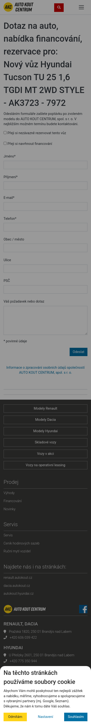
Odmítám (15, 717)
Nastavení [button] (45, 717)
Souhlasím (76, 717)
